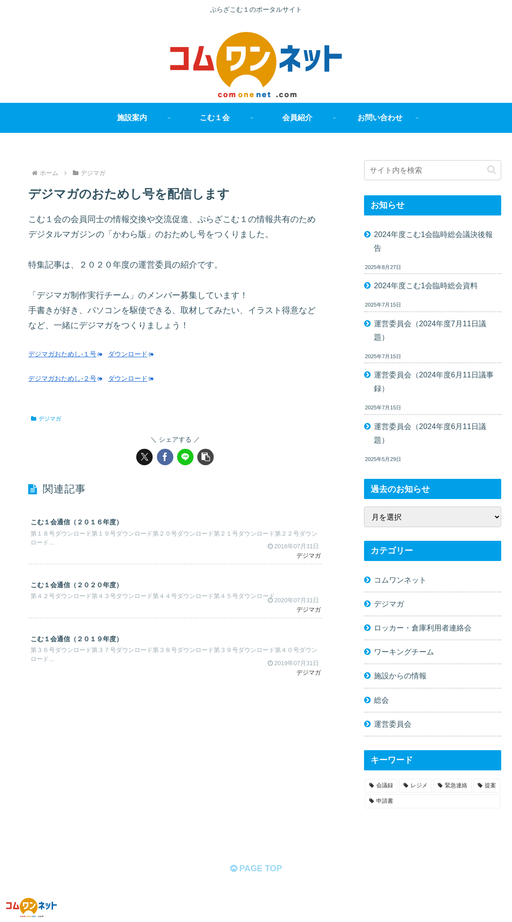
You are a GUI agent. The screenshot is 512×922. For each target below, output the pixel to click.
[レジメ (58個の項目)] (415, 786)
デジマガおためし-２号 (65, 378)
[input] (432, 170)
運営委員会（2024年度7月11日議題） (430, 330)
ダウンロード (131, 354)
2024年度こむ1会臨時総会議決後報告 (433, 241)
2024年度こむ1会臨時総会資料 (426, 285)
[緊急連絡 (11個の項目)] (453, 786)
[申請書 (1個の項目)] (432, 801)
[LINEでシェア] (185, 457)
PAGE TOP (256, 869)
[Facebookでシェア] (165, 457)
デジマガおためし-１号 (65, 354)
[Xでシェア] (144, 457)
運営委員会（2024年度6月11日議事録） (434, 381)
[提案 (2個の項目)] (486, 786)
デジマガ (46, 418)
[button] (205, 457)
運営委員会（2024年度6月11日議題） (430, 433)
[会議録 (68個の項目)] (381, 786)
